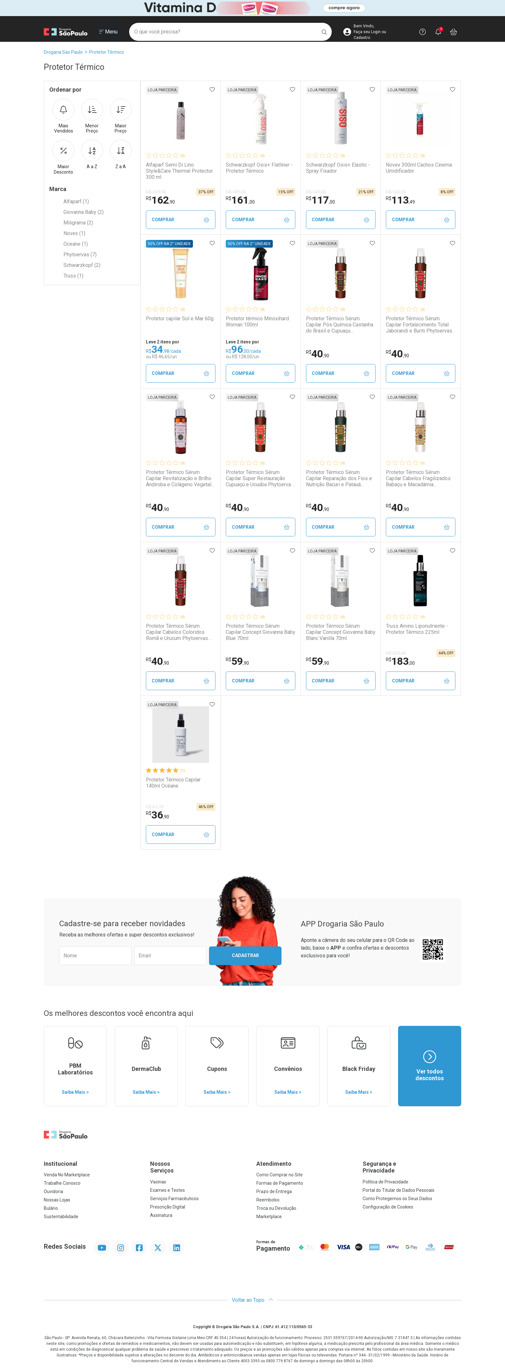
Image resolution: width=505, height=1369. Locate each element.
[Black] (252, 8)
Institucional (60, 1163)
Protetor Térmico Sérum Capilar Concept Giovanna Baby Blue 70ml (260, 632)
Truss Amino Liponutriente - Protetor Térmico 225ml (417, 629)
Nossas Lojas (57, 1199)
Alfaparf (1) (76, 201)
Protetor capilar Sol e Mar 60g (180, 318)
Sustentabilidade (61, 1216)
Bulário (51, 1208)
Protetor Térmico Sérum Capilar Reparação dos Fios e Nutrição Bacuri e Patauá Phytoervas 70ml (339, 478)
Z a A (121, 154)
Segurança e (412, 1167)
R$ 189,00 (236, 192)
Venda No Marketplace (67, 1174)
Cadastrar (245, 955)
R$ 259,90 (156, 192)
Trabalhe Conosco (62, 1183)
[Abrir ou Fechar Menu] (108, 32)
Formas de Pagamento (279, 1183)
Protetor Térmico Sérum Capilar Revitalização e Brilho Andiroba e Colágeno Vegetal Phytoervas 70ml (178, 478)
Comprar (180, 220)
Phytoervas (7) (80, 254)
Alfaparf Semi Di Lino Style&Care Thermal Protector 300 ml (179, 171)
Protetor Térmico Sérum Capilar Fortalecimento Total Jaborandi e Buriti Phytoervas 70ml (419, 324)
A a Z (92, 154)
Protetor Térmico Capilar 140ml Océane (173, 783)
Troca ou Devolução (276, 1208)
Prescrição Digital (167, 1206)
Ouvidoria (53, 1191)
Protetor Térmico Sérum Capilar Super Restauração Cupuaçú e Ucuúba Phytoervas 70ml (260, 478)
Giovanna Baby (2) (83, 212)
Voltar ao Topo (252, 1300)
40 (317, 354)
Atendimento (273, 1163)
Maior (121, 116)
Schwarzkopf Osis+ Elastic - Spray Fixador (338, 168)
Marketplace (269, 1216)
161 (240, 200)
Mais (63, 116)
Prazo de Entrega (274, 1191)
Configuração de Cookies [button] (388, 1206)
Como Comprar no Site (279, 1174)
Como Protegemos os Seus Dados (397, 1198)
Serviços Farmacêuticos (174, 1198)
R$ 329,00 (396, 653)
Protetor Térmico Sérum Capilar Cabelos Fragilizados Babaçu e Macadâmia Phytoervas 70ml (418, 478)
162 (160, 200)
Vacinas (158, 1181)
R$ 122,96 (396, 192)
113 (400, 200)
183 (400, 661)
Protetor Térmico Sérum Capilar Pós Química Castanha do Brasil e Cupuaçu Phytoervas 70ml (339, 324)
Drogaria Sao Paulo (63, 52)
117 (320, 200)
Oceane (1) (75, 244)
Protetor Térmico (106, 52)
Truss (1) (73, 276)
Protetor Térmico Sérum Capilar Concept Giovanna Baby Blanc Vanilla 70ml (341, 632)
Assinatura (161, 1215)
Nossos (199, 1167)
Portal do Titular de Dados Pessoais (398, 1190)
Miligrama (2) (78, 223)
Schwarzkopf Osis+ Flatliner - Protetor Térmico (259, 168)
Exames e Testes (167, 1190)
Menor (92, 116)
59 (237, 661)
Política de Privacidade (385, 1181)
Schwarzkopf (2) (81, 265)
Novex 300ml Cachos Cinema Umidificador (419, 168)
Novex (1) (74, 233)
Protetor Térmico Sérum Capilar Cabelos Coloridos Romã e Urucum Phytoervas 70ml (177, 632)
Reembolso (268, 1199)
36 (157, 815)
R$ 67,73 (155, 806)
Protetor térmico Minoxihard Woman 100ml (257, 321)
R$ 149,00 (316, 192)
